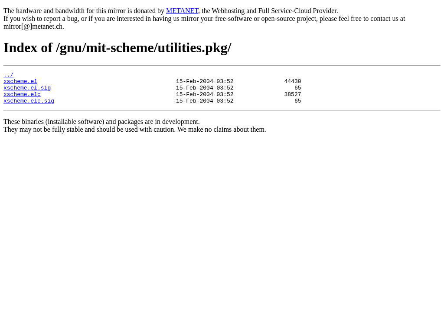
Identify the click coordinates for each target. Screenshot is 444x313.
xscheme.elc (22, 99)
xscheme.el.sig (27, 91)
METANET (182, 10)
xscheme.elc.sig (28, 107)
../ (8, 76)
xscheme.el (20, 83)
